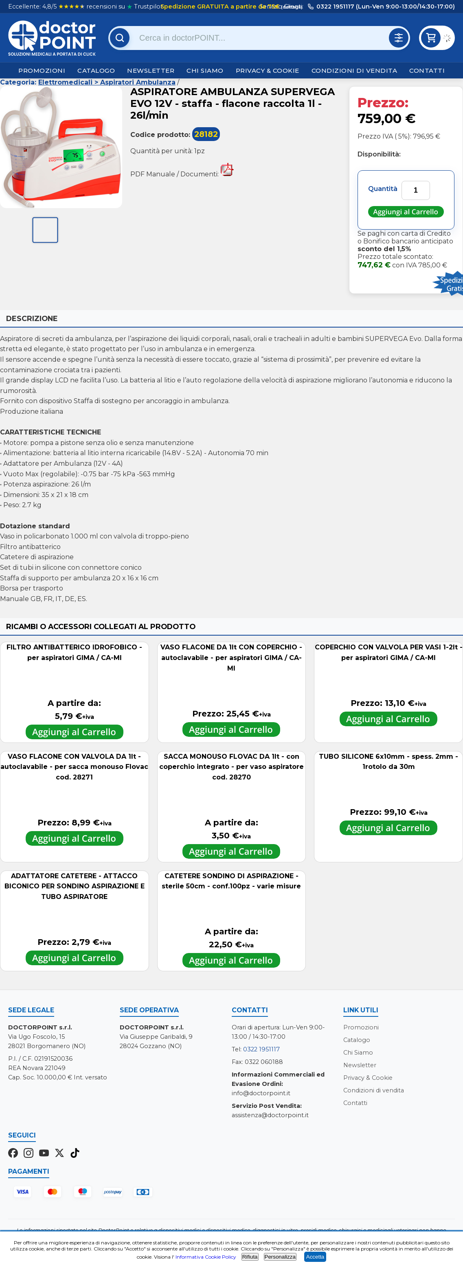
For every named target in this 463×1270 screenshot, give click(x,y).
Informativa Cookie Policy (206, 1257)
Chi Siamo (205, 70)
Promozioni (41, 70)
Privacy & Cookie (267, 70)
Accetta (315, 1257)
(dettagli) (291, 7)
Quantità (382, 189)
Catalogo (96, 70)
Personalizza (280, 1257)
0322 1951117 (261, 1049)
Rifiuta (250, 1257)
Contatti (427, 70)
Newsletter (150, 70)
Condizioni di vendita (354, 70)
